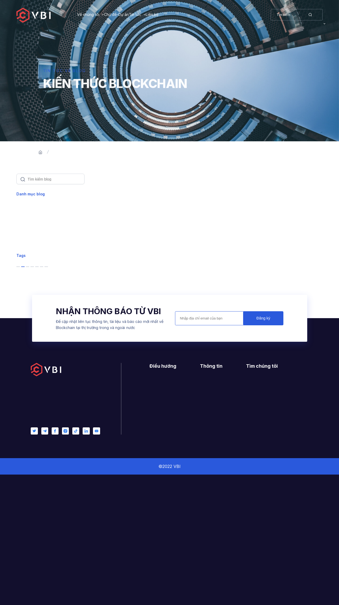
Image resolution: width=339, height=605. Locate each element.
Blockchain (31, 222)
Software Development (43, 249)
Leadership (31, 276)
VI (321, 14)
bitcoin (28, 346)
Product (28, 235)
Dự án (154, 528)
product (30, 388)
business (31, 318)
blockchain (33, 332)
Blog (153, 535)
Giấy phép (209, 520)
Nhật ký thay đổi (214, 528)
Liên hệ (198, 14)
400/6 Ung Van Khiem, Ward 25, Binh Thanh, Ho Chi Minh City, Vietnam (275, 517)
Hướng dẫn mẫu (214, 512)
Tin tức (166, 14)
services (59, 346)
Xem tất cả (30, 208)
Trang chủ (62, 152)
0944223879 (264, 530)
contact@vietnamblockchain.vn (281, 538)
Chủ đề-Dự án (131, 14)
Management (33, 290)
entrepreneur (35, 374)
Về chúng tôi (88, 14)
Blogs (86, 152)
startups (30, 360)
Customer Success (39, 263)
